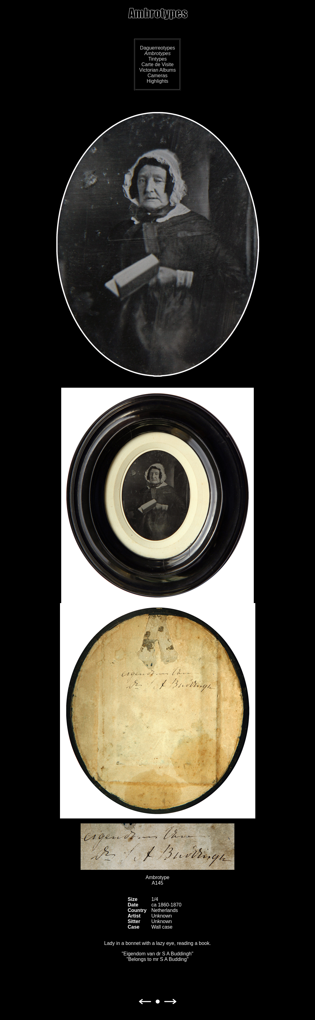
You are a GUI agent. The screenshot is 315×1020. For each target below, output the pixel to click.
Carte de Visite (158, 64)
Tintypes (157, 59)
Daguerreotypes (157, 47)
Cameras (158, 75)
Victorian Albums (157, 70)
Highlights (157, 81)
